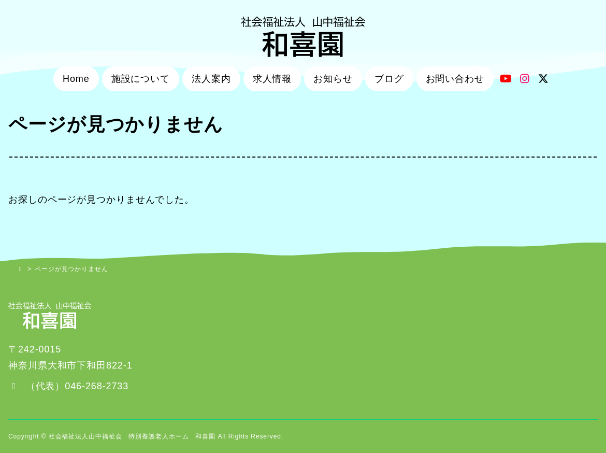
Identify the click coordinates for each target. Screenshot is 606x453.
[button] (68, 386)
